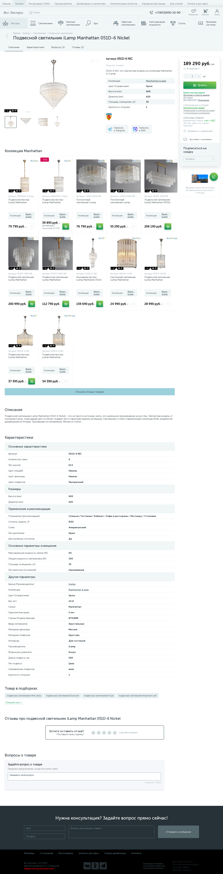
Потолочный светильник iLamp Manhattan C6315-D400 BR (123, 203)
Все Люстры (13, 12)
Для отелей (176, 3)
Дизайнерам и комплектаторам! (199, 110)
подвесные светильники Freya (98, 695)
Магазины (29, 852)
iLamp (72, 584)
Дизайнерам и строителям (91, 3)
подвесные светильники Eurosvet (62, 695)
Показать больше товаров (90, 391)
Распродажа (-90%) (39, 3)
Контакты (136, 852)
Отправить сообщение (178, 831)
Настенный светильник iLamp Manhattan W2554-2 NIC (123, 280)
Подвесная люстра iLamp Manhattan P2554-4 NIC (52, 357)
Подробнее (203, 100)
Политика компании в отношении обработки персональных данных (154, 865)
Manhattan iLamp (156, 81)
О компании (46, 852)
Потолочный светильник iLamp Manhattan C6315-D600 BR (89, 203)
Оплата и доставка (197, 3)
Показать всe (14, 701)
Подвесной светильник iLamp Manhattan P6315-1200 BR (157, 202)
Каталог (19, 3)
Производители (63, 3)
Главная (6, 3)
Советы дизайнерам (115, 852)
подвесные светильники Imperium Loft (137, 695)
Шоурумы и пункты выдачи (196, 95)
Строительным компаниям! (196, 113)
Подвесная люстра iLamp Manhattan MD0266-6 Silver (52, 202)
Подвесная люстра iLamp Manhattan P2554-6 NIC (18, 357)
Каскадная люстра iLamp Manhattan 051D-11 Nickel (89, 280)
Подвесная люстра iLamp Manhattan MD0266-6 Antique (18, 202)
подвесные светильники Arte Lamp (24, 695)
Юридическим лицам (153, 3)
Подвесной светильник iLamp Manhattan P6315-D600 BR (55, 280)
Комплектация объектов (123, 3)
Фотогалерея (66, 852)
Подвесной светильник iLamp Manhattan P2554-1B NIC (157, 280)
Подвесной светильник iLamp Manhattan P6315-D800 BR (21, 280)
